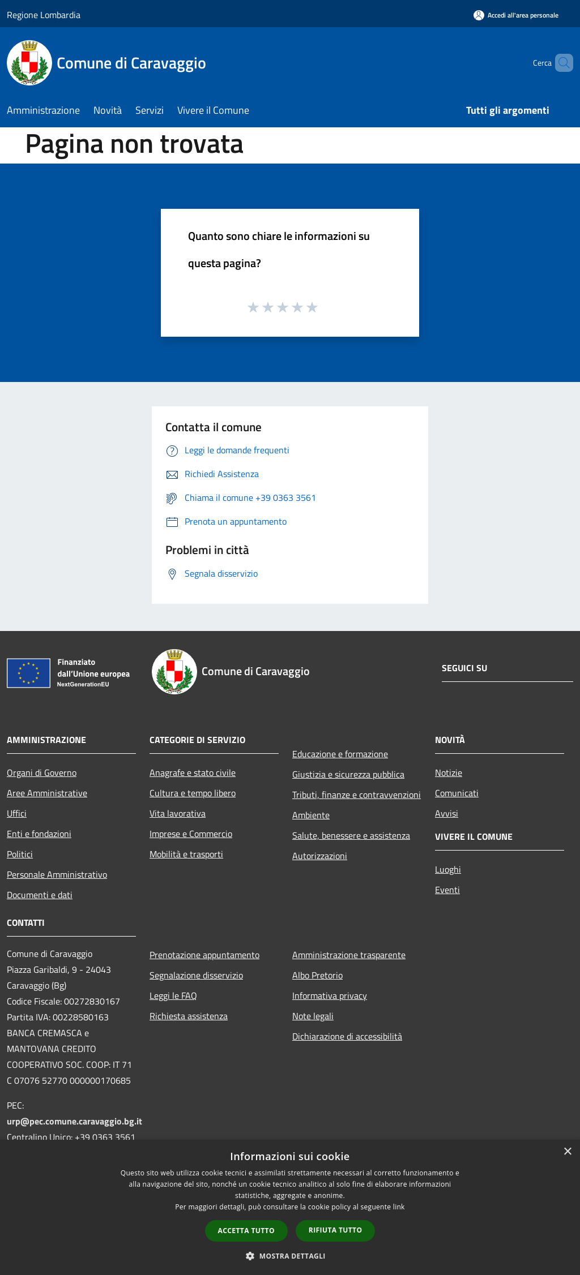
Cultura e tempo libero (193, 793)
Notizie (448, 772)
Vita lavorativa (178, 813)
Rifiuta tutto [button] (335, 1230)
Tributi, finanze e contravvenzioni (356, 794)
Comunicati (457, 793)
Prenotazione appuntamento (204, 954)
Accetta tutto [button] (246, 1230)
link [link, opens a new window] (399, 1207)
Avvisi (446, 813)
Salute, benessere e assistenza (351, 835)
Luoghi (448, 869)
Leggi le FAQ (173, 995)
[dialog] (290, 1207)
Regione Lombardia (43, 15)
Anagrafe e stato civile (193, 772)
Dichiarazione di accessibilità (347, 1036)
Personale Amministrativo (57, 874)
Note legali (313, 1016)
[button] (290, 1255)
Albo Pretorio (317, 975)
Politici (20, 854)
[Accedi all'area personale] (516, 15)
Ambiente (311, 815)
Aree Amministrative (47, 793)
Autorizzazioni (319, 855)
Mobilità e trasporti (186, 854)
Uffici (17, 813)
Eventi (447, 889)
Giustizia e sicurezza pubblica (348, 774)
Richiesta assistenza (189, 1016)
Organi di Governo (41, 772)
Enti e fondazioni (39, 833)
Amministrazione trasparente (349, 954)
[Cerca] (559, 62)
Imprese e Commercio (191, 833)
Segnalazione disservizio (196, 975)
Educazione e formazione (340, 754)
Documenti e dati (39, 894)
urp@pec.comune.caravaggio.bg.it (74, 1121)
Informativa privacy (329, 995)
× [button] (567, 1152)
